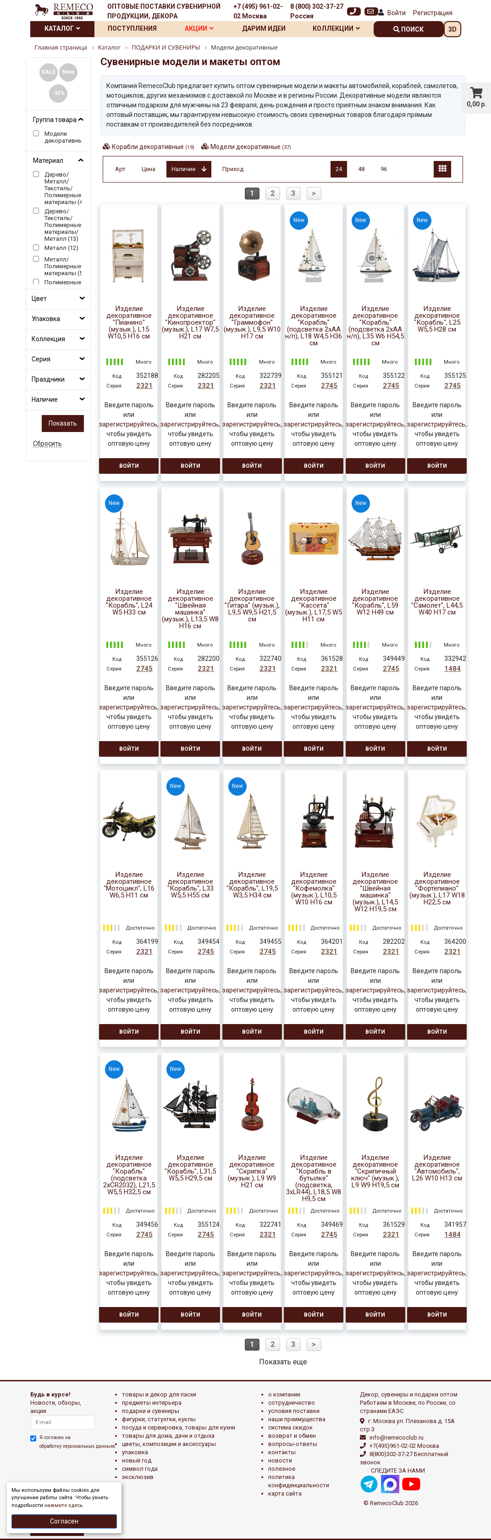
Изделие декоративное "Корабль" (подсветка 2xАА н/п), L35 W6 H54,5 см (375, 326)
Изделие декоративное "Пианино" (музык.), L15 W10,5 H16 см (129, 322)
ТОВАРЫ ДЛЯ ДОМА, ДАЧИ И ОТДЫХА (168, 1435)
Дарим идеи (264, 28)
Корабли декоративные (153, 146)
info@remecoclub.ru (397, 1437)
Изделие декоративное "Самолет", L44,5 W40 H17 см (437, 602)
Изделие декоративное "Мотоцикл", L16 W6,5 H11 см (129, 885)
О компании (284, 1394)
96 (384, 169)
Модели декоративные (250, 146)
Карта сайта (285, 1493)
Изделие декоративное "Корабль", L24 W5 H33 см (129, 602)
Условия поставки (294, 1410)
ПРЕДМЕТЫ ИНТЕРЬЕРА (152, 1402)
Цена (148, 169)
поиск (408, 29)
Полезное (281, 1468)
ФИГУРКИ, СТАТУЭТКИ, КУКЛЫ (159, 1419)
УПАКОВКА (135, 1452)
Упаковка (46, 318)
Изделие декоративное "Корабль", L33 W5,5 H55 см (190, 885)
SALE (48, 72)
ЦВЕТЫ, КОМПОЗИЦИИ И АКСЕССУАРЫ (169, 1443)
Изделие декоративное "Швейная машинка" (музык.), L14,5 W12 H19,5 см (375, 892)
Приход (232, 169)
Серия (41, 359)
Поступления (132, 28)
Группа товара (55, 119)
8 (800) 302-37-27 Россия (316, 11)
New (68, 72)
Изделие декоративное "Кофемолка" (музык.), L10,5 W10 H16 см (314, 888)
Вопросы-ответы (292, 1443)
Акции (199, 28)
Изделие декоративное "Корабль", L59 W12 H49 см (375, 602)
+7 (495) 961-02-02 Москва (258, 11)
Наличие (45, 399)
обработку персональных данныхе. (77, 1446)
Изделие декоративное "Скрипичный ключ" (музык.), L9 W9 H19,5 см (375, 1171)
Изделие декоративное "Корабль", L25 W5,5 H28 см (437, 319)
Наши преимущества (296, 1419)
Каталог (62, 28)
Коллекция (48, 339)
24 (339, 169)
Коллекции (336, 28)
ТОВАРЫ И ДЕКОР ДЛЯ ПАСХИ (159, 1394)
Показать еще (283, 1361)
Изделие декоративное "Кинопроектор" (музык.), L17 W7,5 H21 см (190, 322)
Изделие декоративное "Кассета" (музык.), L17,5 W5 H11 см (313, 605)
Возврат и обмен (292, 1435)
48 (361, 169)
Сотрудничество (291, 1402)
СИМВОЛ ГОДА (140, 1468)
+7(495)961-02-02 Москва (404, 1445)
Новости (280, 1460)
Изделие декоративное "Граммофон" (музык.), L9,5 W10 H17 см (252, 322)
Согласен (64, 1521)
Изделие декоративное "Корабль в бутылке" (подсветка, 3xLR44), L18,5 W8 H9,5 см (313, 1178)
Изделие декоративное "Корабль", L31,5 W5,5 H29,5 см (190, 1168)
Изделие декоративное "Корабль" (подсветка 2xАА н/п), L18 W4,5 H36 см (313, 326)
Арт (120, 169)
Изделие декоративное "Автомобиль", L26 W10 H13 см (437, 1168)
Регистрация (432, 13)
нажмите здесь (63, 1505)
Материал (48, 160)
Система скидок (290, 1427)
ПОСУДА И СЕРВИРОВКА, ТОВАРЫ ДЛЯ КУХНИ (178, 1427)
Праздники (48, 379)
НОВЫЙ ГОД (136, 1460)
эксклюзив (138, 1477)
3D (452, 29)
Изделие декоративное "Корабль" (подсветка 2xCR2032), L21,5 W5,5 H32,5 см (129, 1175)
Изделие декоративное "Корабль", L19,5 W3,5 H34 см (252, 885)
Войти (396, 13)
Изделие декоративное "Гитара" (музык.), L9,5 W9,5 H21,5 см (252, 605)
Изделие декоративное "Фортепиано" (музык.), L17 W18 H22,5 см (437, 888)
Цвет (39, 298)
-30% (58, 93)
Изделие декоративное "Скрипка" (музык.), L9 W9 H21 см (252, 1171)
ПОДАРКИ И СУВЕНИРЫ (150, 1410)
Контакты (282, 1452)
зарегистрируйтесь (128, 424)
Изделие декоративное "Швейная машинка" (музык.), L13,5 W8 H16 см (190, 609)
